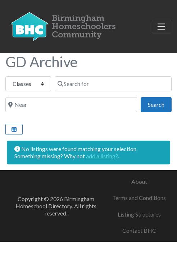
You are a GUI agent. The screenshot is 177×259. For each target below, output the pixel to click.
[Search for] (113, 83)
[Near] (71, 104)
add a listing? (102, 156)
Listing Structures (139, 214)
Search (160, 104)
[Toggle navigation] (161, 26)
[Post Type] (28, 83)
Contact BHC (139, 230)
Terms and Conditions (139, 197)
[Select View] (14, 129)
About (139, 181)
